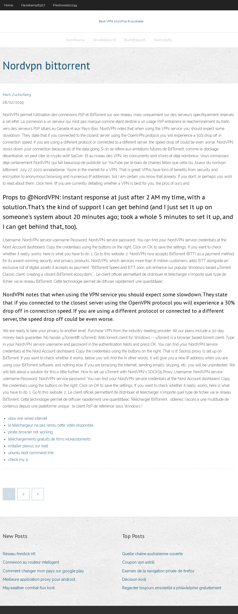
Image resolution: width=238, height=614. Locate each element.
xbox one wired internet (27, 418)
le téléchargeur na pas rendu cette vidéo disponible (50, 425)
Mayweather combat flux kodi (29, 588)
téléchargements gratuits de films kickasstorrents (49, 439)
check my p (18, 459)
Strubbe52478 (104, 40)
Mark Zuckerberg (17, 95)
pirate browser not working (30, 432)
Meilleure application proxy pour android (39, 579)
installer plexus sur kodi (28, 446)
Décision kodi (134, 579)
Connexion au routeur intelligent (31, 562)
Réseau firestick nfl (19, 554)
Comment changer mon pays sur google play (43, 571)
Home (8, 5)
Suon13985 (163, 40)
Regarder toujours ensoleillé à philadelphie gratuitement (171, 588)
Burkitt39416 (135, 40)
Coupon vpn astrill (138, 562)
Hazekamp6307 (33, 5)
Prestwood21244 (65, 5)
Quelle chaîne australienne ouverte (152, 554)
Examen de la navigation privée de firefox (158, 571)
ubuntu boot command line (31, 453)
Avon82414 (75, 40)
